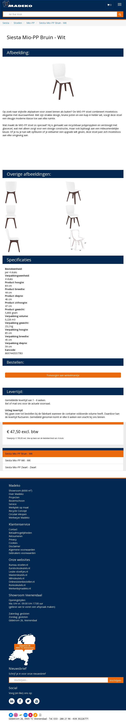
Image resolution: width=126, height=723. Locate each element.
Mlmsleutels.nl (16, 578)
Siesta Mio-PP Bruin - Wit (19, 453)
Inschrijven (115, 680)
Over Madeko (16, 494)
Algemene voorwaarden (22, 549)
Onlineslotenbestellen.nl (22, 581)
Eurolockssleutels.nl (19, 568)
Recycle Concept (18, 510)
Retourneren (15, 536)
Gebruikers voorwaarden (22, 553)
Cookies (13, 542)
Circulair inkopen (18, 514)
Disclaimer (14, 546)
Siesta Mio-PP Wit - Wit (18, 460)
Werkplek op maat (19, 507)
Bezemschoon (17, 500)
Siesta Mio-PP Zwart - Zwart (20, 467)
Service (13, 504)
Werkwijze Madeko (19, 517)
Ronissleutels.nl (17, 585)
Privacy (13, 539)
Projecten (14, 497)
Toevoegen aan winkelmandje (63, 375)
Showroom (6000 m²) (20, 490)
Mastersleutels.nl (18, 575)
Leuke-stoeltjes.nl (18, 571)
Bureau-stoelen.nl (18, 564)
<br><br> (28, 153)
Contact (13, 529)
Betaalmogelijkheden (20, 532)
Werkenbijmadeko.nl (20, 588)
